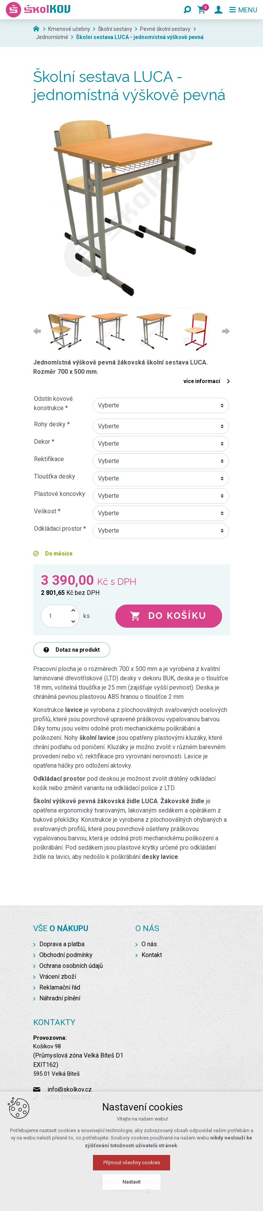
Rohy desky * (52, 424)
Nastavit (132, 1182)
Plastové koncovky (59, 493)
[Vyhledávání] (187, 10)
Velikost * (47, 511)
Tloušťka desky (54, 476)
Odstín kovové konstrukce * (53, 403)
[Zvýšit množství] (73, 610)
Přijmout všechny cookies (131, 1162)
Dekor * (44, 441)
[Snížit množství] (73, 621)
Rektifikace (49, 459)
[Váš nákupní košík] (202, 10)
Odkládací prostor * (60, 528)
